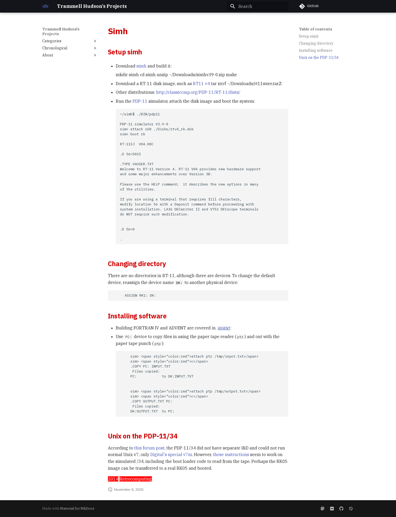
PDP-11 (140, 101)
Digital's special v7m (171, 454)
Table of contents (315, 29)
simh (141, 66)
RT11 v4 (201, 83)
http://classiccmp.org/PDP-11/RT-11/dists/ (198, 92)
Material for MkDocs (77, 508)
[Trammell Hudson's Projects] (45, 6)
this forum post (149, 448)
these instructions (231, 454)
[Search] (257, 6)
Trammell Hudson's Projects (61, 31)
